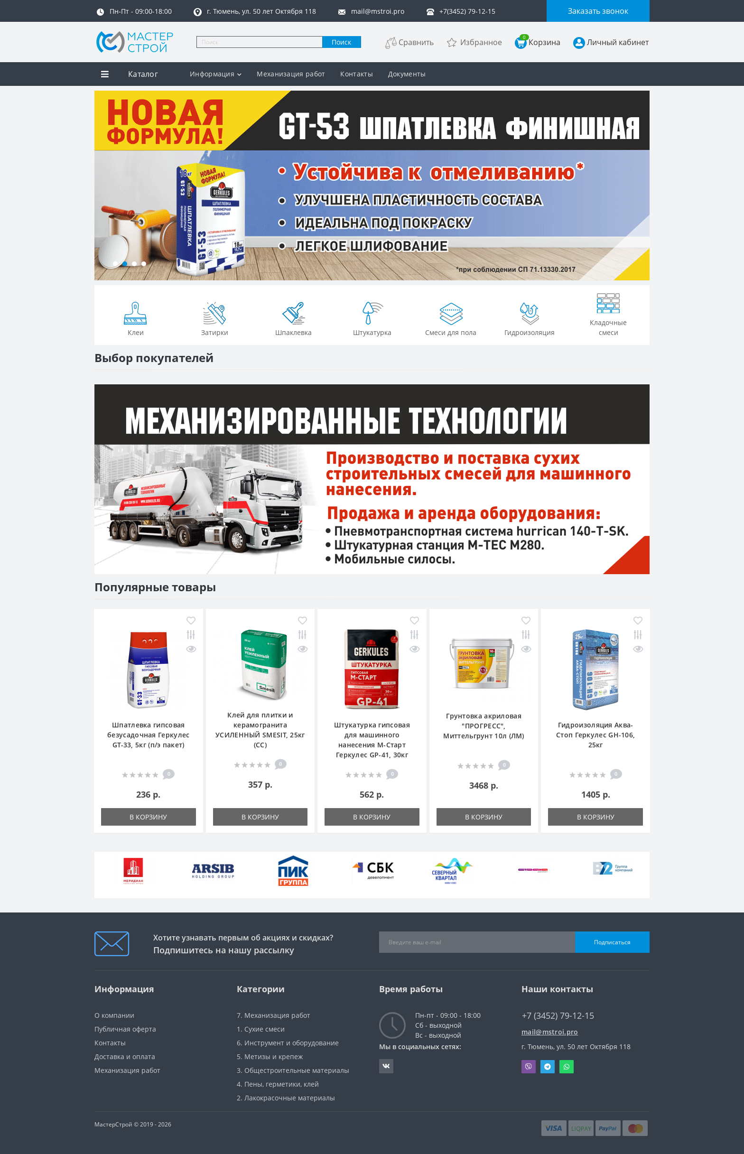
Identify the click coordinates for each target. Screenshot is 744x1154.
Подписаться (612, 942)
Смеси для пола (450, 318)
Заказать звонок (598, 11)
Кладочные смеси (608, 313)
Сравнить (416, 42)
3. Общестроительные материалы (293, 1070)
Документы (407, 73)
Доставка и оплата (124, 1056)
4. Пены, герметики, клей (278, 1084)
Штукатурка (372, 318)
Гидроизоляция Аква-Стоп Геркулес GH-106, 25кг (595, 734)
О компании (114, 1015)
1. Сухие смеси (261, 1028)
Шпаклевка (293, 318)
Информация (216, 73)
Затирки (214, 318)
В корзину (148, 816)
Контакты (356, 73)
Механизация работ (291, 73)
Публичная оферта (125, 1028)
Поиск (341, 42)
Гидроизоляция (529, 318)
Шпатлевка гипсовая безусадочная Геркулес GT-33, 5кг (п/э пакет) (148, 734)
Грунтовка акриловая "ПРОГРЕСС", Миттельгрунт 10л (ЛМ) (483, 725)
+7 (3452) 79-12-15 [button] (558, 1015)
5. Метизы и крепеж (270, 1056)
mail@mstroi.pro (549, 1031)
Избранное (481, 42)
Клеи (136, 318)
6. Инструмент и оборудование (288, 1042)
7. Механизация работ (273, 1015)
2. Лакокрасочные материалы (286, 1097)
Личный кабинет (618, 42)
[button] (115, 264)
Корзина (540, 42)
